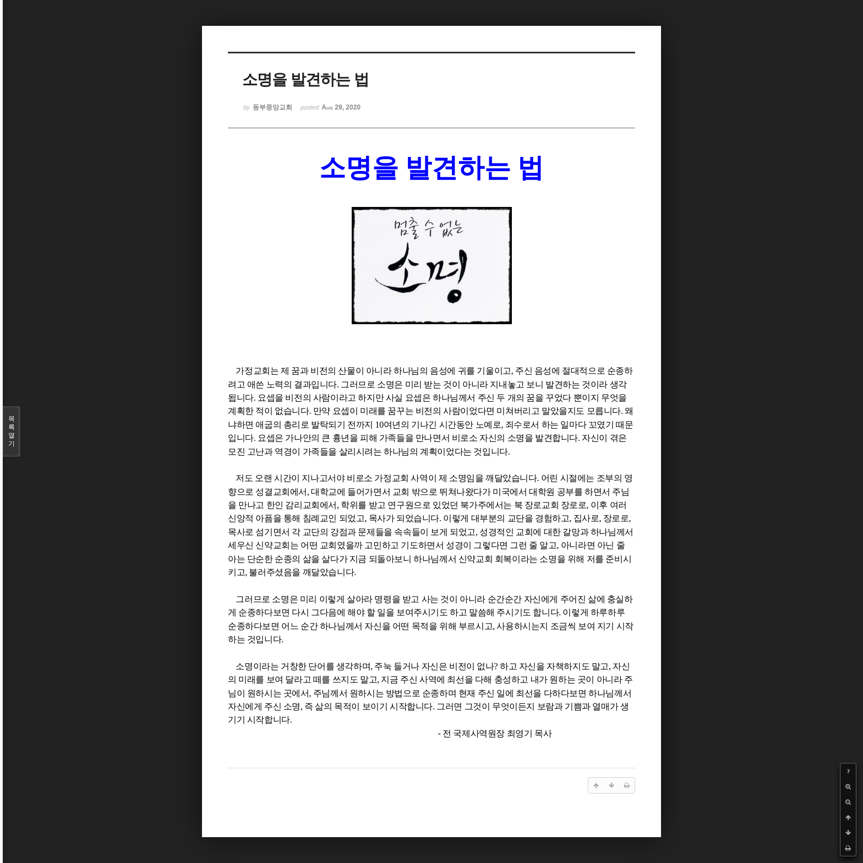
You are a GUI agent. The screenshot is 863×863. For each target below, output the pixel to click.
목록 (11, 431)
